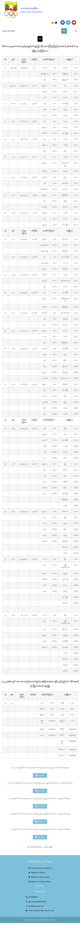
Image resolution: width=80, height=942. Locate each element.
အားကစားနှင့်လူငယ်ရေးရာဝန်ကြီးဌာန (29, 8)
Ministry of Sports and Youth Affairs (31, 12)
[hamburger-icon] (76, 31)
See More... (40, 886)
